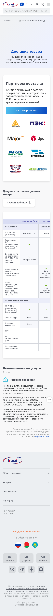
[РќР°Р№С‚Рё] (6, 11)
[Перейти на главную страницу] (10, 4)
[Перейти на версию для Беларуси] (26, 545)
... (15, 20)
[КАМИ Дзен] (31, 569)
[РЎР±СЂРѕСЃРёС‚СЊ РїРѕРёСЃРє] (46, 11)
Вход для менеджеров (26, 531)
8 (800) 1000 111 (42, 436)
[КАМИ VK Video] (10, 558)
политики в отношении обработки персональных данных (26, 588)
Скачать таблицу (17, 202)
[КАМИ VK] (12, 569)
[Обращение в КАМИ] (37, 4)
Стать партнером (26, 110)
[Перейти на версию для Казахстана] (35, 545)
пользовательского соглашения (31, 591)
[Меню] (48, 4)
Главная (7, 20)
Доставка (24, 20)
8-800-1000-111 (43, 4)
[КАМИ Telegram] (21, 569)
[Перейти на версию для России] (18, 545)
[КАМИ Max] (41, 569)
